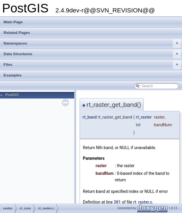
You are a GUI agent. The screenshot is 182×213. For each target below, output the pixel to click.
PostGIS (12, 95)
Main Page (13, 22)
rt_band (90, 117)
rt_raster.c (142, 202)
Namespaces (92, 43)
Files (92, 65)
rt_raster (144, 117)
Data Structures (92, 54)
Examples (13, 75)
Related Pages (17, 32)
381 (117, 202)
